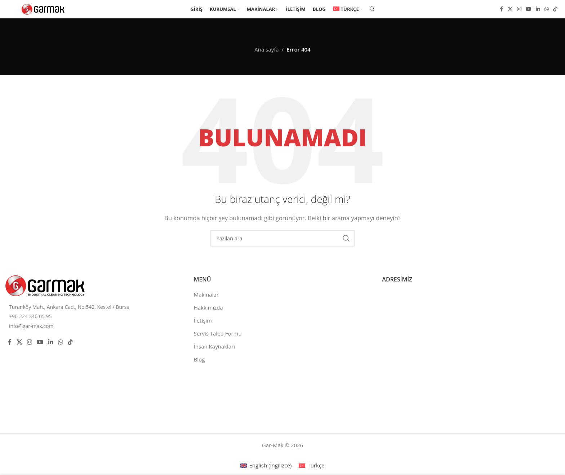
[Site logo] (43, 9)
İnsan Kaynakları (214, 346)
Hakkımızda (208, 307)
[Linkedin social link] (538, 10)
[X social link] (510, 10)
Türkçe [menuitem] (315, 465)
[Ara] (372, 10)
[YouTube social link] (529, 10)
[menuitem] (347, 10)
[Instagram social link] (519, 10)
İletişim (203, 320)
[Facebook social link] (501, 10)
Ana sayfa (266, 49)
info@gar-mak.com (31, 326)
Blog (199, 359)
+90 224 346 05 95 (30, 316)
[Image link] (45, 285)
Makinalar (206, 294)
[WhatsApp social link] (546, 10)
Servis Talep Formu (218, 333)
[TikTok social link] (555, 10)
